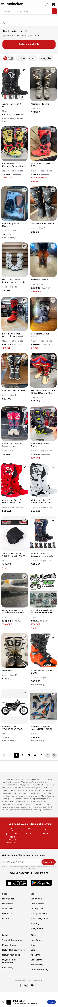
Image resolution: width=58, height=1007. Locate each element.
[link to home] (15, 4)
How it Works (37, 904)
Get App (51, 1002)
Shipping (35, 923)
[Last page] (54, 755)
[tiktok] (37, 985)
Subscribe (48, 862)
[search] (54, 11)
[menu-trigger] (3, 4)
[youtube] (32, 985)
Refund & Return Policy (14, 950)
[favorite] (24, 70)
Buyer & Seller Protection (9, 961)
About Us (35, 955)
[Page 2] (22, 755)
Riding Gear (8, 899)
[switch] (10, 58)
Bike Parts (7, 904)
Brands (5, 918)
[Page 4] (35, 755)
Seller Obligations (39, 918)
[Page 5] (41, 755)
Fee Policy (7, 967)
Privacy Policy (9, 945)
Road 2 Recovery (39, 969)
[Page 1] (16, 755)
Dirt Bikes (7, 913)
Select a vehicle (29, 44)
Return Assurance (11, 955)
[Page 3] (28, 755)
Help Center (37, 940)
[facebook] (20, 985)
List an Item (37, 899)
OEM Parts (7, 908)
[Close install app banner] (3, 1002)
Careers (35, 950)
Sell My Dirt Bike (39, 913)
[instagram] (26, 985)
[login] (46, 4)
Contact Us (36, 960)
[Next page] (48, 755)
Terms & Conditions (12, 940)
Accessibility (37, 965)
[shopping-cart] (53, 4)
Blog (33, 945)
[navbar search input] (26, 11)
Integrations (37, 928)
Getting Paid (37, 908)
